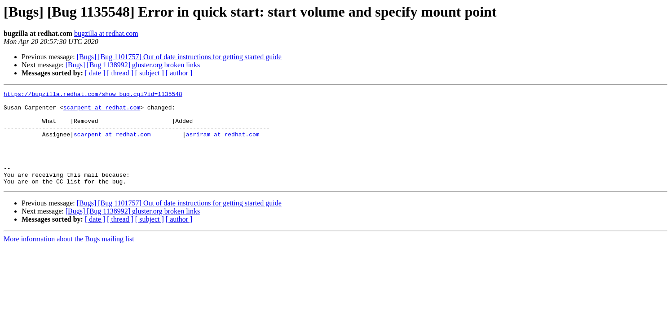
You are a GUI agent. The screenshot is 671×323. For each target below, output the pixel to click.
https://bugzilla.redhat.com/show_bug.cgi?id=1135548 (93, 95)
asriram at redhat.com (223, 144)
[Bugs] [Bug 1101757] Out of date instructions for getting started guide (179, 57)
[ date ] (95, 73)
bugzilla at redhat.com (106, 33)
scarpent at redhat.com (102, 111)
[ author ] (179, 73)
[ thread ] (120, 73)
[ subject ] (149, 73)
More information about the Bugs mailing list (69, 258)
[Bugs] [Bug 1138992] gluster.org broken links (133, 65)
